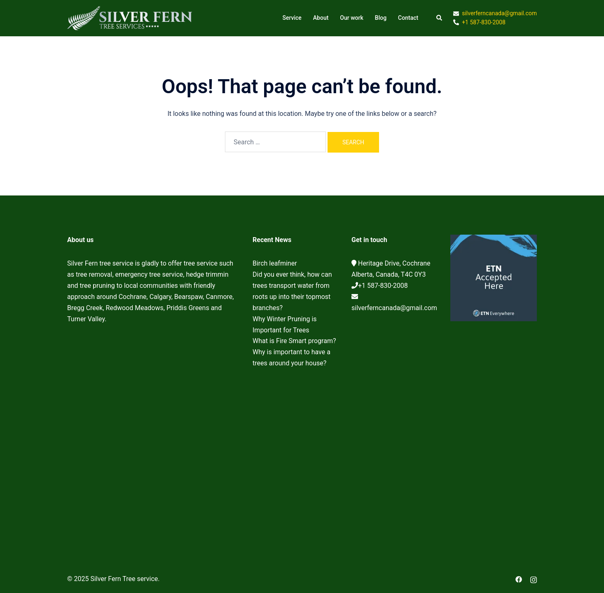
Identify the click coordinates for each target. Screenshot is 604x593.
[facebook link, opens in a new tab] (518, 579)
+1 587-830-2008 (383, 285)
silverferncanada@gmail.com (394, 308)
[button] (439, 18)
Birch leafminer (275, 263)
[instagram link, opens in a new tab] (533, 579)
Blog (380, 17)
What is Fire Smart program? (294, 341)
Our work (351, 17)
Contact (408, 17)
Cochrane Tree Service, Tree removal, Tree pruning (153, 430)
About (321, 17)
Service (291, 17)
